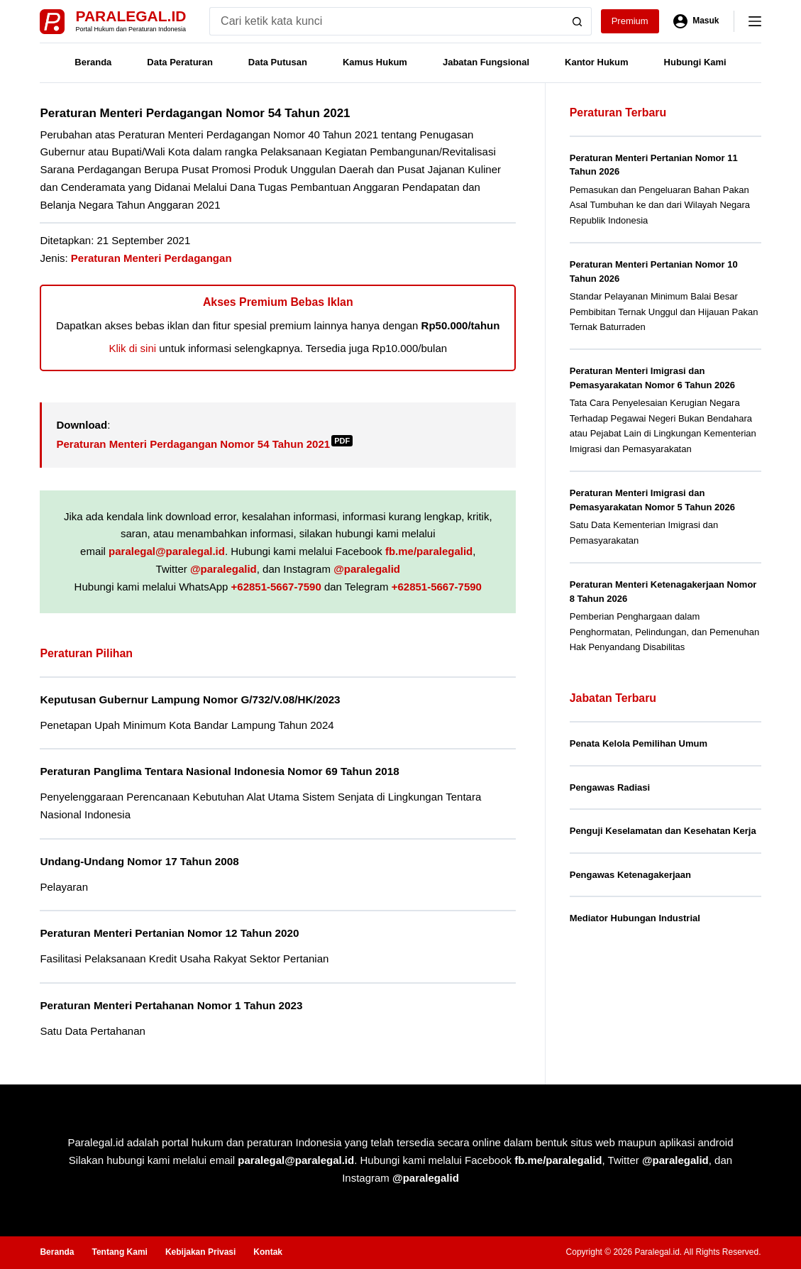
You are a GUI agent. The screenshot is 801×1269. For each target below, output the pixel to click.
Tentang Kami (119, 1252)
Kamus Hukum (375, 62)
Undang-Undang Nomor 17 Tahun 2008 (139, 861)
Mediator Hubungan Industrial (635, 918)
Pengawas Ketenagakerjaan (630, 874)
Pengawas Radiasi (610, 787)
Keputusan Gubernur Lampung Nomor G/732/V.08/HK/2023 (190, 699)
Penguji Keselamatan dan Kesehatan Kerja (663, 830)
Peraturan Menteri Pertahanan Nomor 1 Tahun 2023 (171, 1005)
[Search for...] (386, 21)
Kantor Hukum (597, 62)
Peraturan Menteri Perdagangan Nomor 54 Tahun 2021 (204, 444)
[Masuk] (696, 21)
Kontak (267, 1252)
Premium (630, 21)
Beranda (92, 62)
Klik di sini (132, 348)
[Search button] (577, 21)
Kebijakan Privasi (200, 1252)
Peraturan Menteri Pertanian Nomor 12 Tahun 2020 (169, 933)
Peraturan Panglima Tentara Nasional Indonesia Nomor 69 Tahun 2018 (219, 771)
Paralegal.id (130, 16)
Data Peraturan (179, 62)
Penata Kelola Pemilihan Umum (638, 743)
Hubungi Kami (695, 62)
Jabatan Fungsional (486, 62)
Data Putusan (277, 62)
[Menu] (754, 21)
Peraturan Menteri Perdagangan (151, 258)
